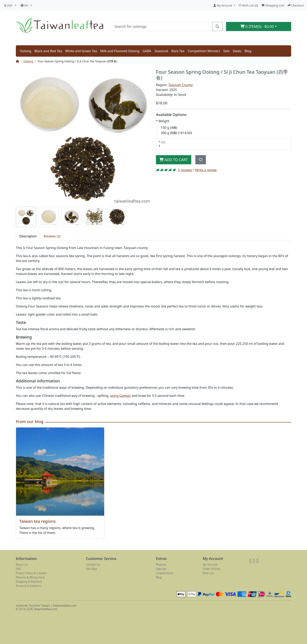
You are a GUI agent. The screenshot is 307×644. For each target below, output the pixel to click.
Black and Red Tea (48, 51)
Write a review (206, 170)
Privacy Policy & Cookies (31, 573)
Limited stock (164, 573)
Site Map (91, 569)
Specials (161, 569)
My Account (210, 564)
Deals (237, 51)
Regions (161, 564)
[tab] (26, 217)
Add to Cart (173, 159)
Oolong (25, 51)
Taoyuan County (180, 85)
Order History (211, 569)
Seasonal (161, 51)
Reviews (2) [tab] (52, 236)
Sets (226, 51)
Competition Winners (204, 51)
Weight (164, 121)
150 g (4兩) (169, 127)
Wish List (208, 573)
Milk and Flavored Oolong (119, 51)
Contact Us (93, 564)
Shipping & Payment (29, 581)
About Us (22, 564)
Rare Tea (177, 51)
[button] (10, 5)
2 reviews (185, 170)
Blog (247, 51)
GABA (147, 51)
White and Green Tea (81, 51)
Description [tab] (28, 236)
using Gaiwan (120, 395)
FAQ (18, 569)
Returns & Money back (30, 577)
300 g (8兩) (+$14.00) (176, 133)
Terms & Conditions (28, 586)
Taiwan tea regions (37, 521)
